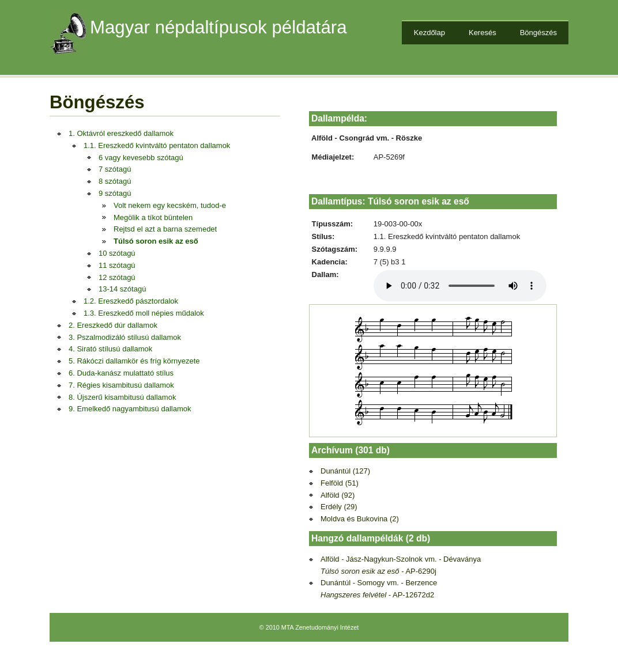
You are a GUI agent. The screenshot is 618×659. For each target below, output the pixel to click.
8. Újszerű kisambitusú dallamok (122, 397)
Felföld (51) (340, 483)
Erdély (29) (339, 506)
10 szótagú (117, 253)
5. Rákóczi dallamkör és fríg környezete (134, 361)
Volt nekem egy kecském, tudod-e (170, 205)
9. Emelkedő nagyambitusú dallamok (130, 408)
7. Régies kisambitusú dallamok (121, 385)
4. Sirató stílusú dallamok (110, 348)
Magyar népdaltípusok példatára (218, 27)
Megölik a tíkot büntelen (153, 217)
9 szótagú (115, 193)
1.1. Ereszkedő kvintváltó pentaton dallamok (157, 145)
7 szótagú (115, 169)
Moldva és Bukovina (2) (360, 518)
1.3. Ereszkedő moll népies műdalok (144, 313)
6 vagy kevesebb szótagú (141, 157)
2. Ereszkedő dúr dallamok (113, 325)
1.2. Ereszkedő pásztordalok (131, 301)
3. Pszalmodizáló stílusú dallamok (125, 337)
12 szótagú (117, 277)
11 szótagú (117, 265)
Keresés (482, 32)
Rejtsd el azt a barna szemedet (165, 229)
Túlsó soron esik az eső (156, 241)
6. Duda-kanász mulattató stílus (121, 373)
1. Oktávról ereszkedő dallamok (121, 133)
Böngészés (538, 32)
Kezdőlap (429, 32)
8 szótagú (115, 181)
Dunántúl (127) (345, 471)
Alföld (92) (338, 495)
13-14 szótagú (122, 289)
